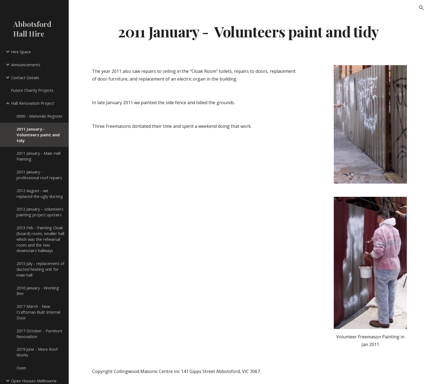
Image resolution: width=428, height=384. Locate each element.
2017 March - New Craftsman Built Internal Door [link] (38, 312)
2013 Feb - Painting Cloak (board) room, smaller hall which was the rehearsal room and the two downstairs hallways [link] (40, 239)
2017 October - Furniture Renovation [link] (39, 333)
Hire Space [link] (21, 51)
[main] (248, 31)
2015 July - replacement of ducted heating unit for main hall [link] (40, 269)
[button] (421, 7)
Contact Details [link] (25, 77)
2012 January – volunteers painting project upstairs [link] (39, 211)
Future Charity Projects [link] (32, 90)
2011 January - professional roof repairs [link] (39, 174)
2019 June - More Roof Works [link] (37, 352)
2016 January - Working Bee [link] (37, 290)
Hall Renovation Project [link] (32, 103)
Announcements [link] (25, 64)
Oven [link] (21, 368)
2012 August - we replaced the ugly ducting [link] (39, 193)
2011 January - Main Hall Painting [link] (38, 156)
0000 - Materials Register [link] (39, 116)
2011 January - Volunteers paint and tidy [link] (38, 134)
